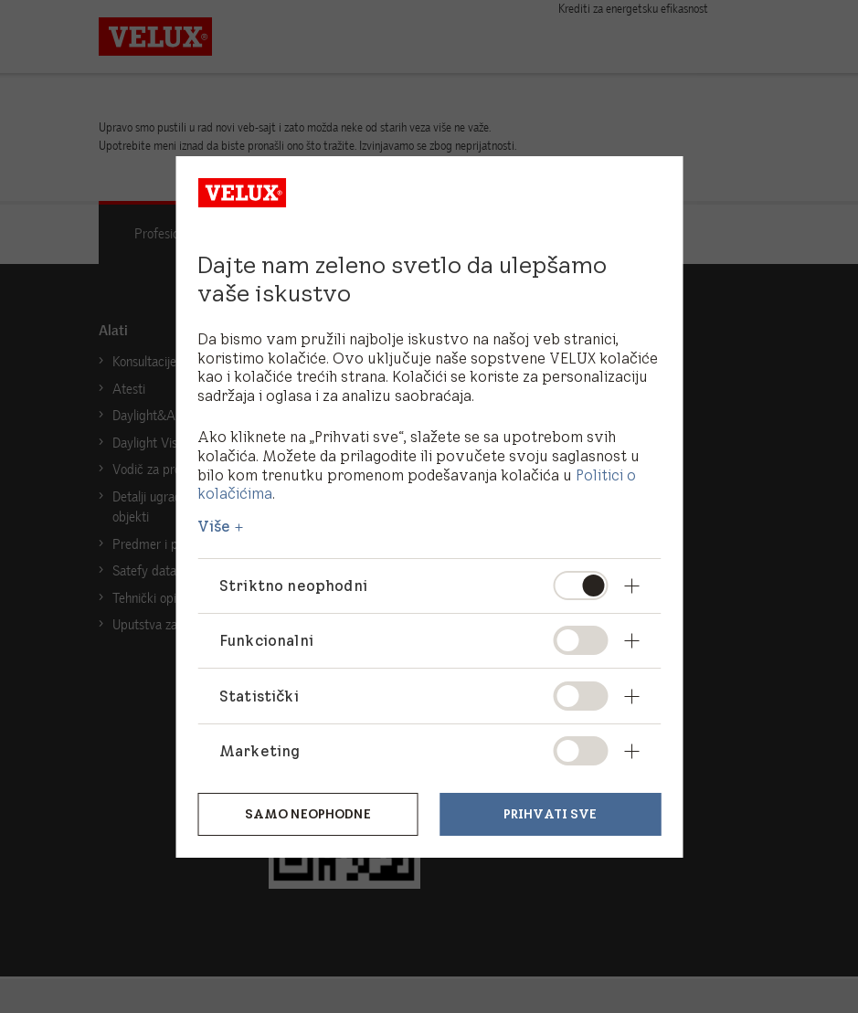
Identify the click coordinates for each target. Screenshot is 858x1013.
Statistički (259, 696)
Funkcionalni (266, 640)
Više (214, 526)
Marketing (259, 751)
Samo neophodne (308, 814)
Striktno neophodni (294, 585)
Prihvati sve (550, 814)
